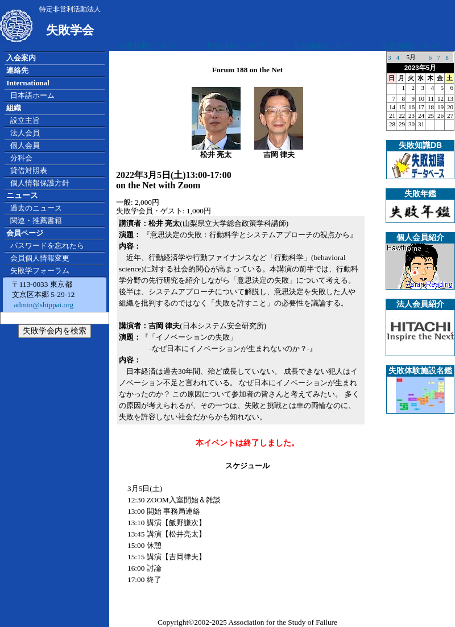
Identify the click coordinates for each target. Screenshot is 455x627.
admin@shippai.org (42, 304)
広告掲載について (149, 46)
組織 (13, 108)
